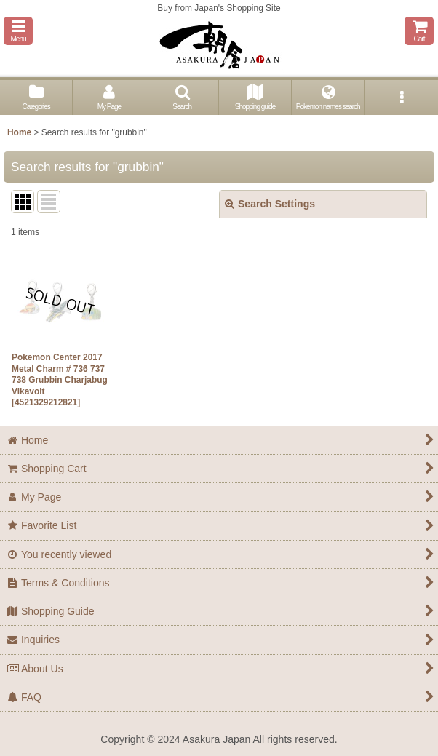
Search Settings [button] (270, 204)
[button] (18, 31)
